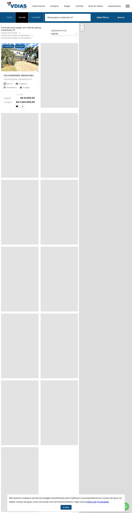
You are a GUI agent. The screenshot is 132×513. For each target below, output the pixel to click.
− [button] (82, 29)
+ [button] (82, 25)
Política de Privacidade (97, 501)
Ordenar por (58, 31)
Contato (79, 6)
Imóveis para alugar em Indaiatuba (15, 35)
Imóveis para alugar (9, 33)
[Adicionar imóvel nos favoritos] (17, 106)
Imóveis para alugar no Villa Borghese (16, 38)
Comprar (54, 6)
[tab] (9, 17)
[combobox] (68, 17)
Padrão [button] (54, 33)
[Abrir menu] (127, 6)
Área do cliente (96, 6)
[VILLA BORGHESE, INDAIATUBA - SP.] (19, 57)
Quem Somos (38, 6)
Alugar (67, 6)
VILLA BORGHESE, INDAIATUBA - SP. (21, 75)
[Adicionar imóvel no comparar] (22, 106)
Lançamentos (114, 6)
